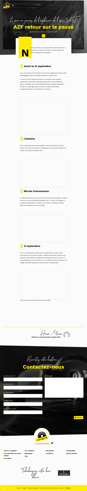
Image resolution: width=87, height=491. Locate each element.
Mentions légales (33, 488)
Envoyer (78, 417)
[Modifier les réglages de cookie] (4, 487)
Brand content (71, 453)
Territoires (49, 453)
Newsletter (29, 453)
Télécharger (64, 473)
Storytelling (70, 451)
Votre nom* (23, 386)
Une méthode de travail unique (12, 454)
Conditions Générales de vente (48, 488)
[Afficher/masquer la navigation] (13, 5)
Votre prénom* (23, 378)
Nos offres (7, 458)
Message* (64, 386)
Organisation (23, 395)
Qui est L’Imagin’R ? (11, 451)
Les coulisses (29, 451)
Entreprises (50, 451)
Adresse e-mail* (23, 411)
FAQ (26, 456)
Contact (61, 488)
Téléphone (23, 403)
